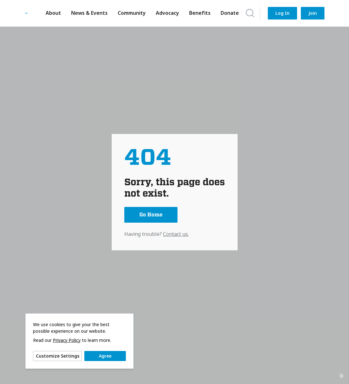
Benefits (198, 12)
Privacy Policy (67, 340)
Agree (105, 356)
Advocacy (165, 12)
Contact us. (176, 234)
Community (130, 12)
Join (312, 13)
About (51, 12)
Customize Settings (57, 356)
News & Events (88, 12)
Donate (228, 12)
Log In (282, 13)
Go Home (150, 214)
